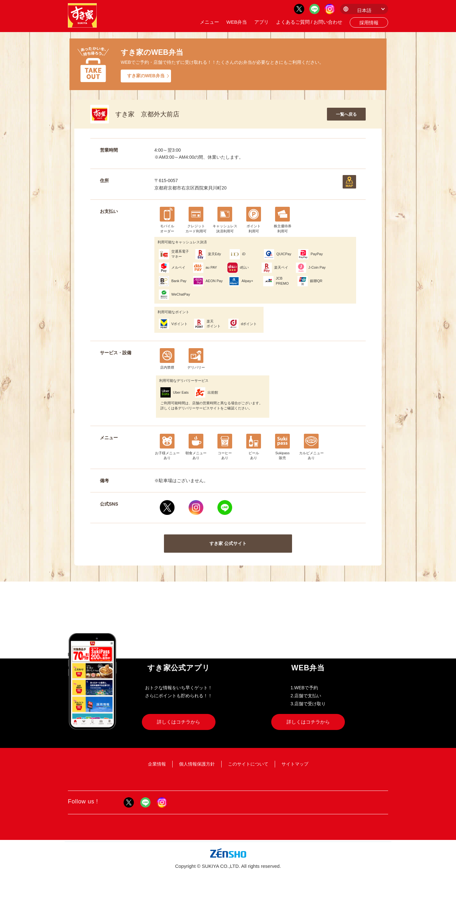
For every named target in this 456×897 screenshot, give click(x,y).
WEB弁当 (236, 22)
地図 (349, 182)
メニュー (209, 22)
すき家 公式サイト (228, 543)
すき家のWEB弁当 (146, 75)
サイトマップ (294, 764)
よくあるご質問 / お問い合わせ (309, 22)
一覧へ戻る (346, 114)
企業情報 (157, 764)
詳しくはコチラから (178, 722)
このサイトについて (248, 764)
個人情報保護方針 (197, 764)
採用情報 (369, 22)
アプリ (261, 22)
